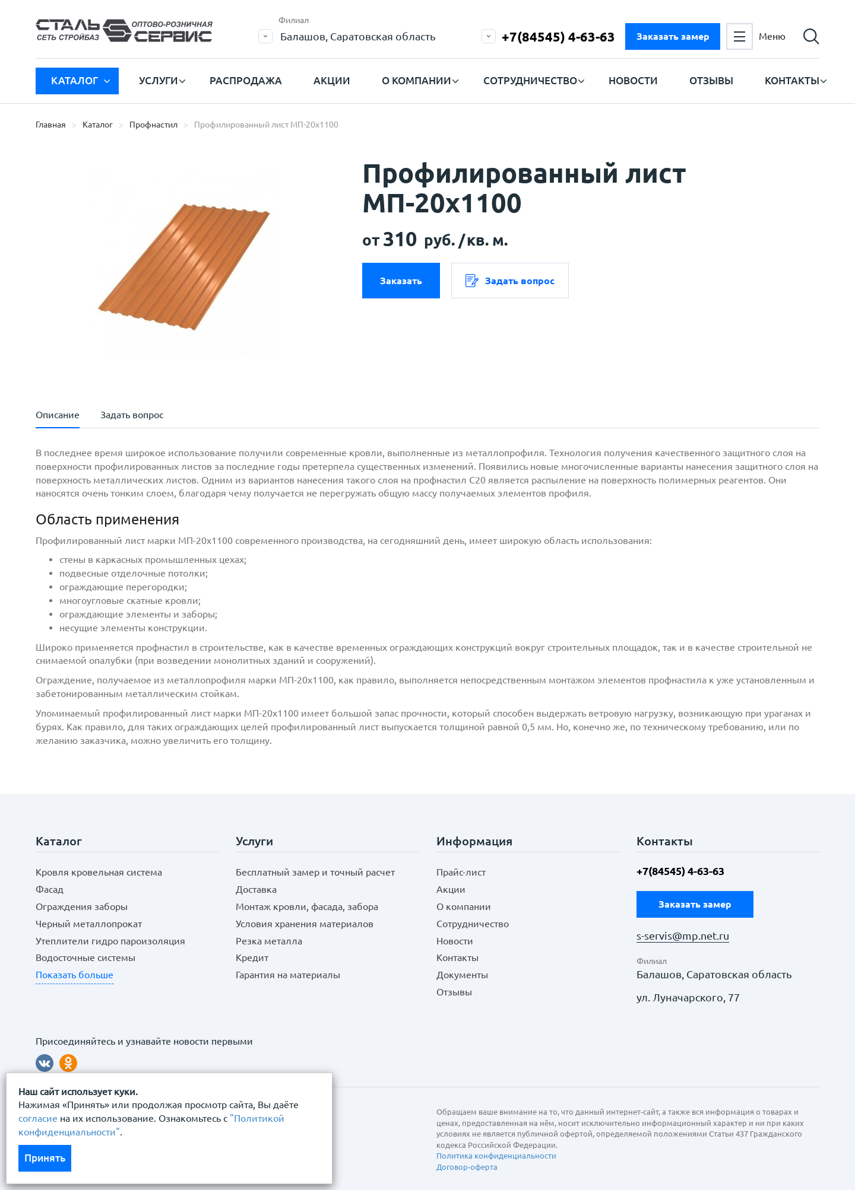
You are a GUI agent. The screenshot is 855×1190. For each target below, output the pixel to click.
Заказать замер (673, 36)
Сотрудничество (530, 80)
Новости (633, 80)
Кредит (252, 957)
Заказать (401, 280)
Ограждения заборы (82, 906)
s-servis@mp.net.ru (682, 935)
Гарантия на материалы (288, 974)
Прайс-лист (461, 872)
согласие (38, 1118)
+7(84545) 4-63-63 (558, 36)
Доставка (256, 889)
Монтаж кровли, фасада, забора (307, 906)
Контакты (792, 80)
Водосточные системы (85, 957)
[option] (184, 264)
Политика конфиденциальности (496, 1155)
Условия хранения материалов (304, 923)
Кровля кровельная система (99, 872)
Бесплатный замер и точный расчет (315, 872)
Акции (332, 80)
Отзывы (711, 80)
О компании (416, 80)
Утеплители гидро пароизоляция (110, 941)
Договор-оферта (467, 1167)
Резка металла (269, 941)
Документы (462, 974)
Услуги (158, 80)
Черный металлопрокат (89, 923)
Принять (44, 1157)
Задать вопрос (510, 280)
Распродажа (246, 80)
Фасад (50, 889)
